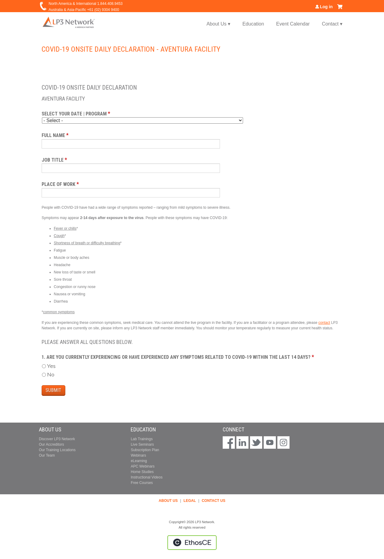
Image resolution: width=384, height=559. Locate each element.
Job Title (52, 160)
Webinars (138, 455)
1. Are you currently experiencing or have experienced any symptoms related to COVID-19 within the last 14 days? (177, 357)
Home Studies (142, 472)
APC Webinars (142, 466)
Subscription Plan (145, 450)
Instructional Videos (147, 477)
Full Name (53, 135)
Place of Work (58, 184)
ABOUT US (168, 501)
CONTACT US (213, 501)
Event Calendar (293, 23)
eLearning (139, 461)
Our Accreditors (51, 444)
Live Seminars (142, 444)
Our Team (47, 455)
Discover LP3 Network (57, 439)
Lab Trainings (142, 439)
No (50, 374)
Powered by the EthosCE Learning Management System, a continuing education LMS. (192, 542)
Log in (326, 7)
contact (324, 323)
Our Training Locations (57, 450)
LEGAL (189, 501)
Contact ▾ (332, 23)
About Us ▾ (218, 23)
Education (253, 23)
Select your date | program (74, 114)
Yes (51, 365)
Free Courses (142, 483)
